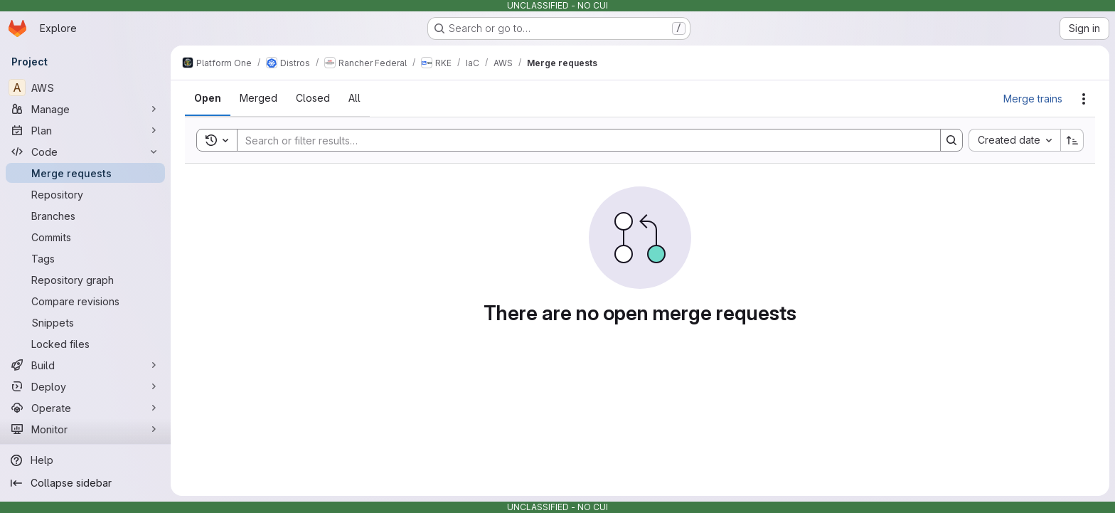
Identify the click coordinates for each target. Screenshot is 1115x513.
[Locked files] (85, 344)
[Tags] (85, 258)
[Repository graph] (85, 280)
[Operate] (85, 408)
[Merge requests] (85, 173)
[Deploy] (85, 386)
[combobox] (1014, 140)
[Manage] (85, 109)
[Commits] (85, 237)
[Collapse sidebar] (85, 483)
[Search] (581, 140)
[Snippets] (85, 322)
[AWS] (85, 87)
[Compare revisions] (85, 301)
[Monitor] (85, 429)
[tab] (207, 98)
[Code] (85, 152)
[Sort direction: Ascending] (1072, 140)
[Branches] (85, 216)
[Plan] (85, 130)
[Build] (85, 365)
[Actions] (1083, 99)
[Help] (85, 460)
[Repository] (85, 194)
